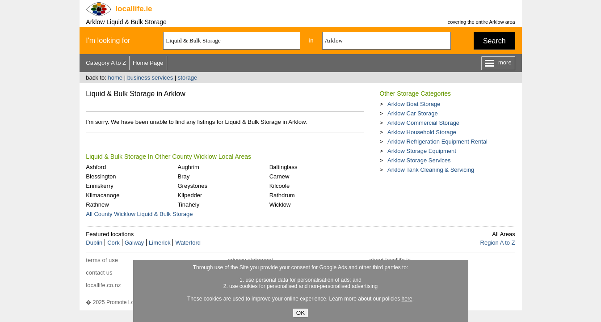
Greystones (192, 185)
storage (187, 77)
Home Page (148, 62)
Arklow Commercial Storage (423, 122)
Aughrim (188, 167)
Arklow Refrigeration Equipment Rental (437, 141)
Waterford (188, 242)
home (115, 77)
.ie (133, 8)
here (407, 299)
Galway (134, 242)
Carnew (279, 176)
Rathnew (97, 204)
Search (494, 41)
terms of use (102, 260)
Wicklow (280, 204)
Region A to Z (497, 242)
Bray (183, 176)
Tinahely (188, 204)
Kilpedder (189, 195)
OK (300, 312)
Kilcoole (279, 185)
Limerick (159, 242)
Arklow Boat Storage (414, 104)
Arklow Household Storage (421, 132)
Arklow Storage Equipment (421, 151)
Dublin (94, 242)
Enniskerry (99, 185)
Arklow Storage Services (419, 160)
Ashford (96, 167)
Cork (113, 242)
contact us (99, 272)
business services (150, 77)
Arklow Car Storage (412, 113)
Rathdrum (282, 195)
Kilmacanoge (102, 195)
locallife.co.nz (103, 285)
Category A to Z (106, 62)
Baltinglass (283, 167)
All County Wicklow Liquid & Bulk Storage (139, 214)
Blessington (101, 176)
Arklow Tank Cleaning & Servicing (430, 169)
